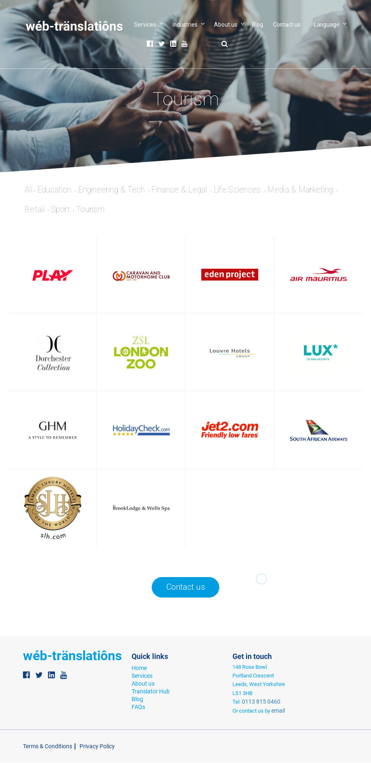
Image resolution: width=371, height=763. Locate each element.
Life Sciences (250, 190)
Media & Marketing (316, 190)
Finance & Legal (188, 190)
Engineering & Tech (117, 190)
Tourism (95, 210)
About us (225, 24)
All (29, 190)
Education (57, 190)
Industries (185, 24)
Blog (257, 24)
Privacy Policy (91, 747)
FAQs (138, 705)
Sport (63, 210)
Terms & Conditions (45, 747)
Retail (35, 210)
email (277, 711)
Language (326, 24)
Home (139, 669)
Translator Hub (149, 691)
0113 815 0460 (258, 703)
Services (145, 24)
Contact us (286, 24)
